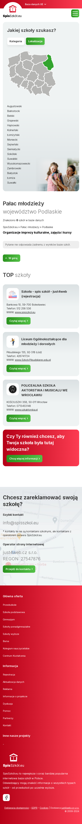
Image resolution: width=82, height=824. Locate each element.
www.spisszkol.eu (25, 312)
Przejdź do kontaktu (18, 569)
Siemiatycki (13, 149)
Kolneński (12, 130)
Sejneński (12, 144)
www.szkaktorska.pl (26, 409)
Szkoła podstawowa (14, 612)
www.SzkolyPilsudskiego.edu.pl (33, 359)
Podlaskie (47, 227)
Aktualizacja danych (13, 681)
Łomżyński (13, 134)
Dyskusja (8, 703)
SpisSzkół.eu (10, 227)
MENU (75, 13)
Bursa (6, 641)
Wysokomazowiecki (18, 163)
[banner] (13, 10)
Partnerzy (8, 718)
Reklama (7, 689)
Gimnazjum (9, 619)
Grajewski (12, 120)
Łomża (11, 177)
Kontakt (7, 725)
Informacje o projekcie (15, 696)
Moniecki (12, 139)
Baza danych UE (34, 4)
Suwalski (12, 158)
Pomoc (7, 710)
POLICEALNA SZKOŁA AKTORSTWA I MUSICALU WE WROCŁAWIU (44, 390)
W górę (13, 258)
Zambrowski (14, 168)
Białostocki (13, 111)
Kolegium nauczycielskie (16, 648)
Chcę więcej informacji (23, 458)
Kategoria (15, 41)
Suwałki (11, 182)
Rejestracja (9, 674)
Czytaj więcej (17, 320)
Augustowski (14, 106)
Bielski (10, 115)
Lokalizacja (35, 41)
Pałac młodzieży (29, 227)
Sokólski (12, 154)
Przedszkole (9, 604)
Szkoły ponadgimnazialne (16, 626)
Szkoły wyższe (11, 633)
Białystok (12, 173)
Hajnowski (13, 125)
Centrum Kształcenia (14, 655)
